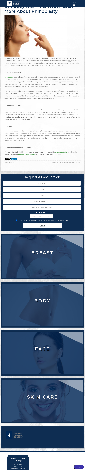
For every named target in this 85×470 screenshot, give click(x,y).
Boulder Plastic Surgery (27, 154)
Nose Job (58, 162)
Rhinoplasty (8, 77)
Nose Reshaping (67, 162)
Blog (14, 162)
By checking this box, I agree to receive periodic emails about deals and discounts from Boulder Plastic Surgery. (42, 220)
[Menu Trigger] (73, 3)
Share (13, 159)
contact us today (61, 152)
